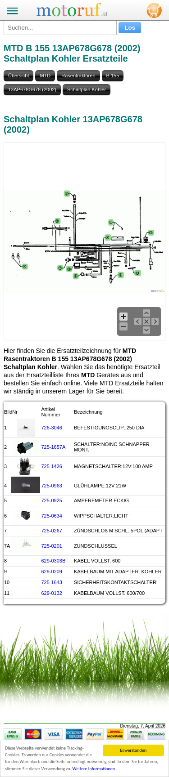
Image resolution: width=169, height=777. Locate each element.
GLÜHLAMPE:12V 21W (100, 485)
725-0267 (51, 530)
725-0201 (51, 546)
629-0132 (51, 593)
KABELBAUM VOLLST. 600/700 (109, 593)
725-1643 (51, 582)
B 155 (112, 75)
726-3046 (51, 427)
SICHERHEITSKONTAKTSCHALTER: (116, 582)
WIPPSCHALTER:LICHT (101, 515)
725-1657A (53, 447)
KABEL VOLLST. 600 (97, 560)
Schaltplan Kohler (86, 89)
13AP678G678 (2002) (32, 89)
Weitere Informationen (94, 769)
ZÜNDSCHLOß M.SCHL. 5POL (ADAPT (118, 530)
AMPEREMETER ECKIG (101, 500)
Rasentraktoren (78, 75)
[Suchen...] (60, 27)
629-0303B (53, 560)
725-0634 (51, 515)
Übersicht (18, 75)
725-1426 (51, 466)
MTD (45, 75)
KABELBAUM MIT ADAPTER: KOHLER (118, 571)
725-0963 (51, 485)
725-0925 (51, 500)
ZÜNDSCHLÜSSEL (95, 546)
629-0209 (51, 571)
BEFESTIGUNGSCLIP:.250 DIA (109, 427)
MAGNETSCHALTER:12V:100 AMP (113, 466)
